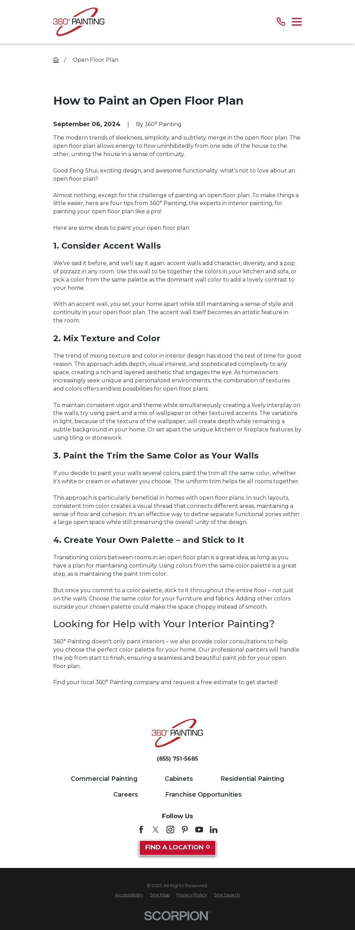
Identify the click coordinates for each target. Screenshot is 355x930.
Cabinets (179, 779)
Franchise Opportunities (203, 794)
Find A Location (177, 847)
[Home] (78, 21)
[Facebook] (141, 829)
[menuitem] (129, 895)
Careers (125, 794)
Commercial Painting (104, 779)
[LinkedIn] (213, 829)
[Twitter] (155, 829)
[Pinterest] (184, 829)
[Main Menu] (297, 22)
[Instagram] (170, 829)
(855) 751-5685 (177, 759)
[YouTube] (199, 829)
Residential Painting (252, 779)
